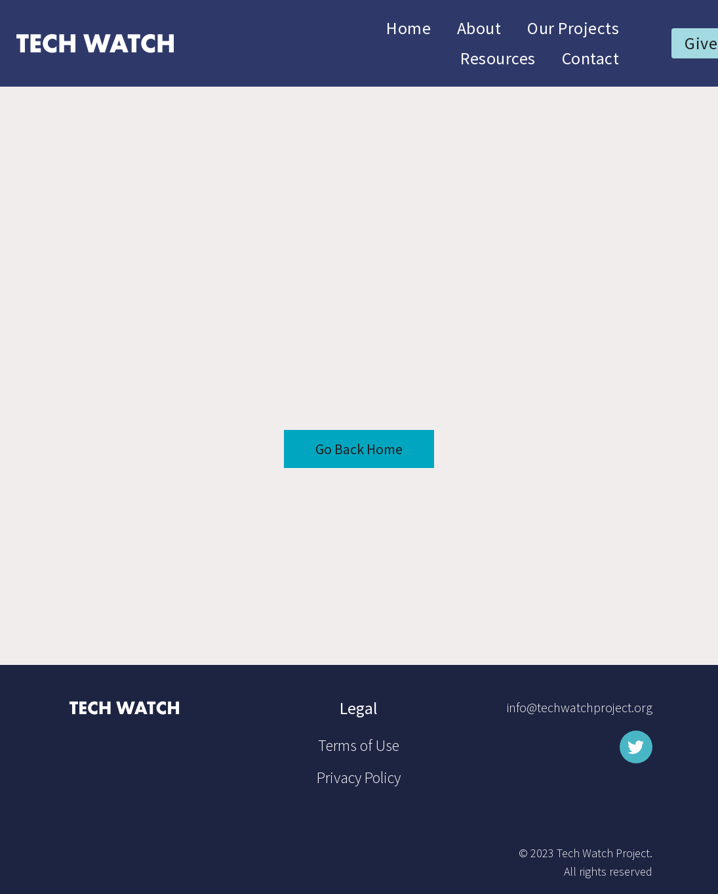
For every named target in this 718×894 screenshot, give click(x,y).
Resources (497, 58)
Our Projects (573, 28)
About (479, 28)
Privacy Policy (359, 777)
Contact (590, 58)
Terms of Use (358, 745)
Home (408, 28)
